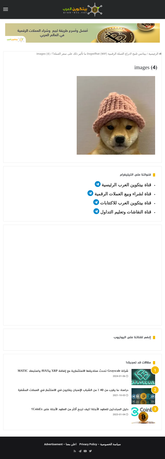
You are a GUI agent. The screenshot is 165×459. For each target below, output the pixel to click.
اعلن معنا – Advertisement (60, 444)
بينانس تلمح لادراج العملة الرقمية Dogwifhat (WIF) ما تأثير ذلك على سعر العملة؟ (99, 53)
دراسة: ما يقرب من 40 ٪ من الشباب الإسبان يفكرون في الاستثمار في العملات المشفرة (73, 390)
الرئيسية (155, 53)
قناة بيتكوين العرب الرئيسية (126, 184)
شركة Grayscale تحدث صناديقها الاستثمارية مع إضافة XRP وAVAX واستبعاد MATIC (73, 371)
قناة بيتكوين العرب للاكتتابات (125, 203)
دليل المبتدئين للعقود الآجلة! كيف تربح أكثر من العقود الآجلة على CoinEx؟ (79, 409)
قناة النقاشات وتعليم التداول (125, 212)
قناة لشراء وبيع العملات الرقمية (123, 193)
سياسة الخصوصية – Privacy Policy (100, 444)
